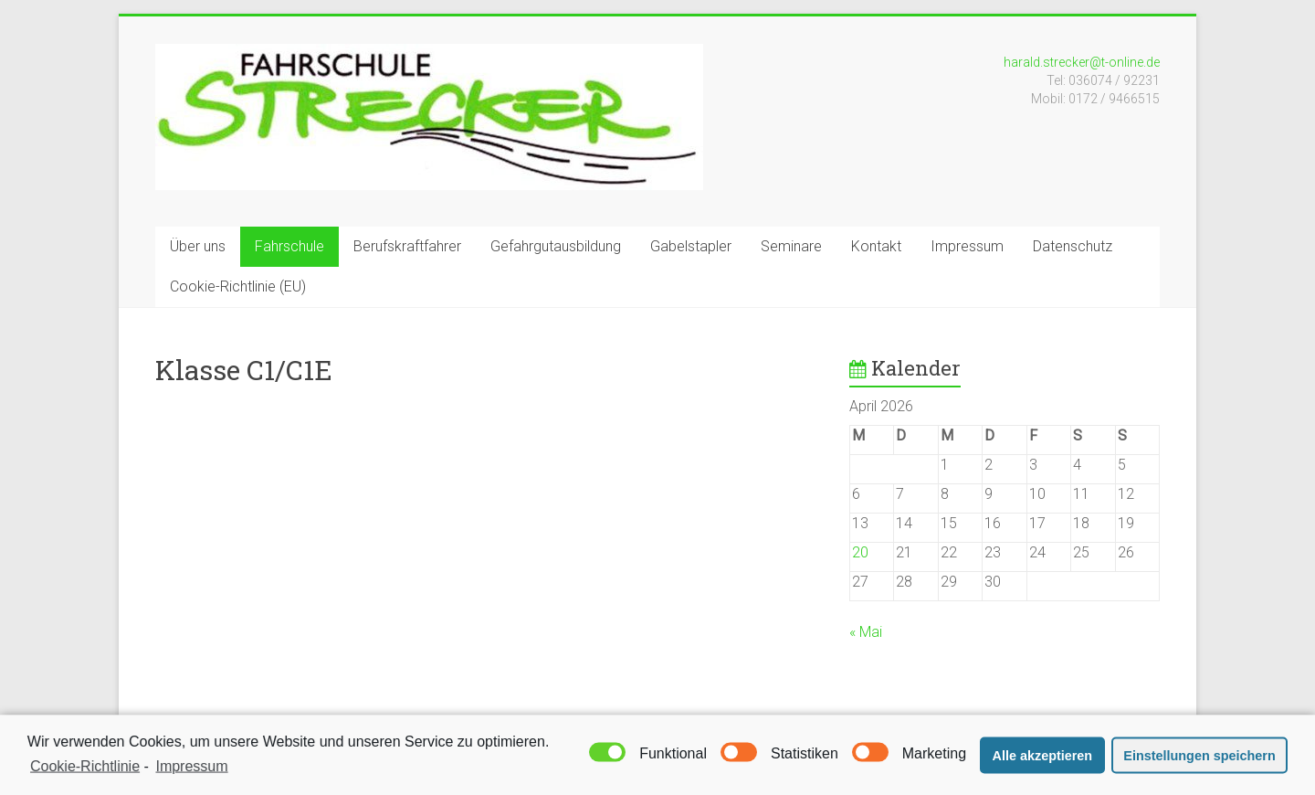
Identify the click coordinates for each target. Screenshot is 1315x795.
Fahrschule (289, 246)
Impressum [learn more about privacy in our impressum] (191, 770)
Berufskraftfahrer (407, 246)
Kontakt (876, 246)
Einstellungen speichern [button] (1199, 759)
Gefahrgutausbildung (555, 246)
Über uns (198, 246)
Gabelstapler (690, 246)
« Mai (865, 632)
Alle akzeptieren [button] (1043, 759)
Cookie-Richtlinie (85, 770)
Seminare (791, 246)
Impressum (967, 246)
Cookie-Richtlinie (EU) (238, 286)
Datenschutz (1072, 246)
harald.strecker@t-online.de (1082, 62)
